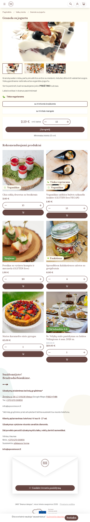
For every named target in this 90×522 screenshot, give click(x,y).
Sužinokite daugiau (55, 517)
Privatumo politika (67, 504)
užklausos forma (21, 443)
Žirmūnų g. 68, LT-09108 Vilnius (17, 397)
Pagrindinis (7, 12)
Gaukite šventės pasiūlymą (45, 488)
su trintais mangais (45, 111)
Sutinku (71, 517)
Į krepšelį (45, 129)
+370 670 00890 (14, 400)
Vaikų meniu (21, 12)
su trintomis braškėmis (45, 104)
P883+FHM (51, 397)
